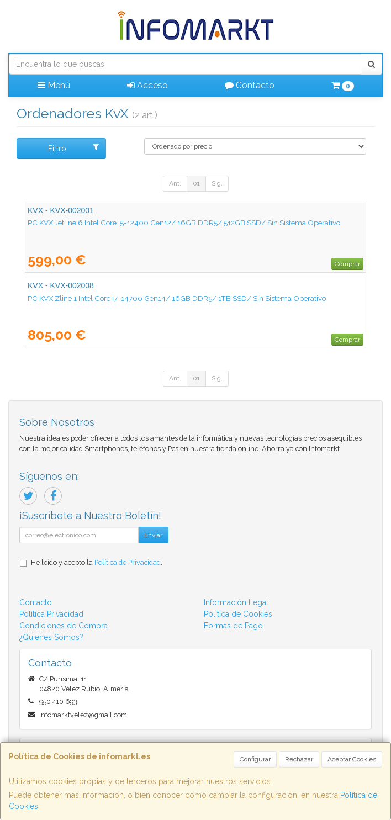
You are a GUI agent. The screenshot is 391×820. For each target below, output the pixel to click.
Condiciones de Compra (63, 625)
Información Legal (236, 602)
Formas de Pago (233, 625)
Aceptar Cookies (351, 759)
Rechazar (299, 759)
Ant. (175, 183)
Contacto (249, 85)
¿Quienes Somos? (51, 637)
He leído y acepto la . (96, 562)
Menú (54, 85)
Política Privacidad (51, 614)
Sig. (217, 183)
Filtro (73, 148)
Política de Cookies (238, 614)
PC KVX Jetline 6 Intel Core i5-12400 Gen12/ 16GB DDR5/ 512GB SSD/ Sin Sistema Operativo (184, 222)
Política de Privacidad (127, 562)
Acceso (147, 85)
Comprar (347, 264)
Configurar (255, 759)
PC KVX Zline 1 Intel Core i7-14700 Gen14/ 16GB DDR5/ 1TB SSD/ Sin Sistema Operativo (177, 298)
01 (196, 183)
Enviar (153, 535)
